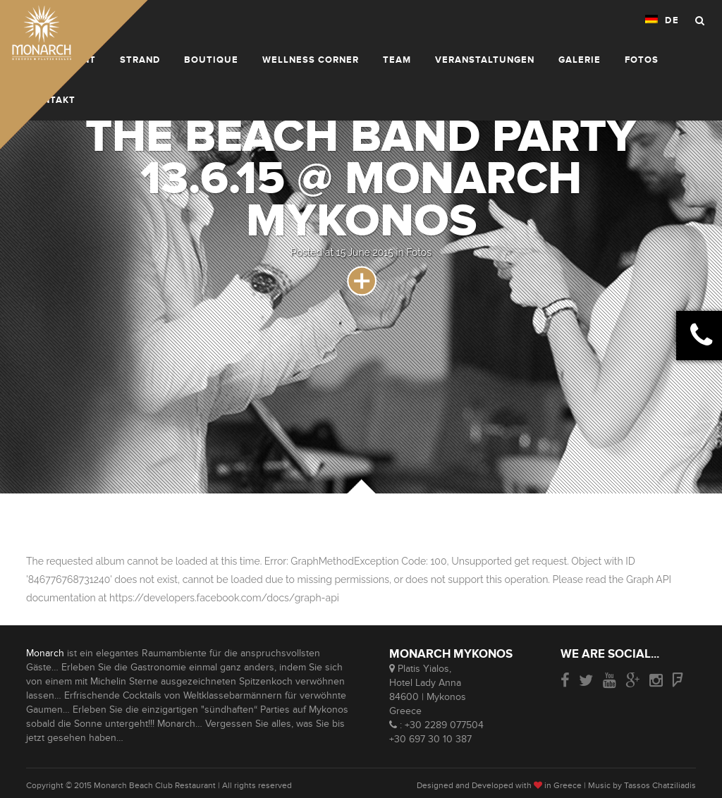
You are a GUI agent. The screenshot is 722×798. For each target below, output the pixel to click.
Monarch (45, 653)
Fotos (419, 252)
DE (662, 20)
